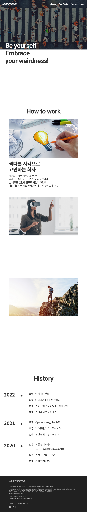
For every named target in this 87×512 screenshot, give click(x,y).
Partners (73, 4)
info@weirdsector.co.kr (19, 497)
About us (53, 4)
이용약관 (11, 503)
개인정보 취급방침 (23, 503)
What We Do (63, 4)
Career (81, 4)
